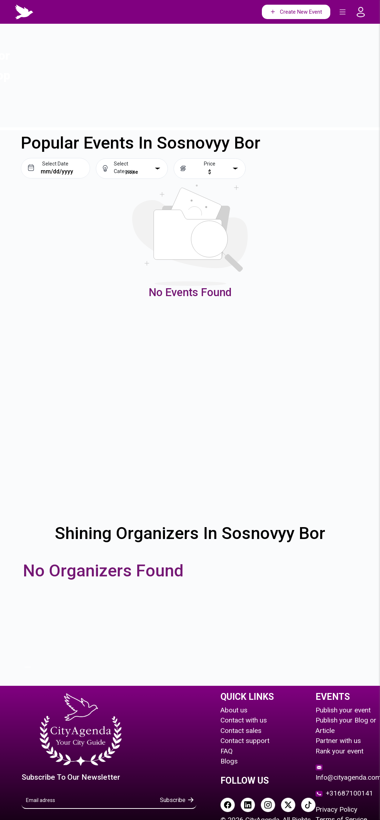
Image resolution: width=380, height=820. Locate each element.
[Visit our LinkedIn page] (248, 805)
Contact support (244, 741)
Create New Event (295, 12)
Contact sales (240, 730)
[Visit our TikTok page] (308, 805)
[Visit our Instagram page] (268, 805)
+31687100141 (344, 793)
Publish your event (343, 710)
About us (233, 710)
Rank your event (339, 751)
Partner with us (338, 741)
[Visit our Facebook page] (227, 805)
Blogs (229, 761)
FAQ (226, 751)
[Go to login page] (362, 12)
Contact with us (243, 720)
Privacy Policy (336, 809)
